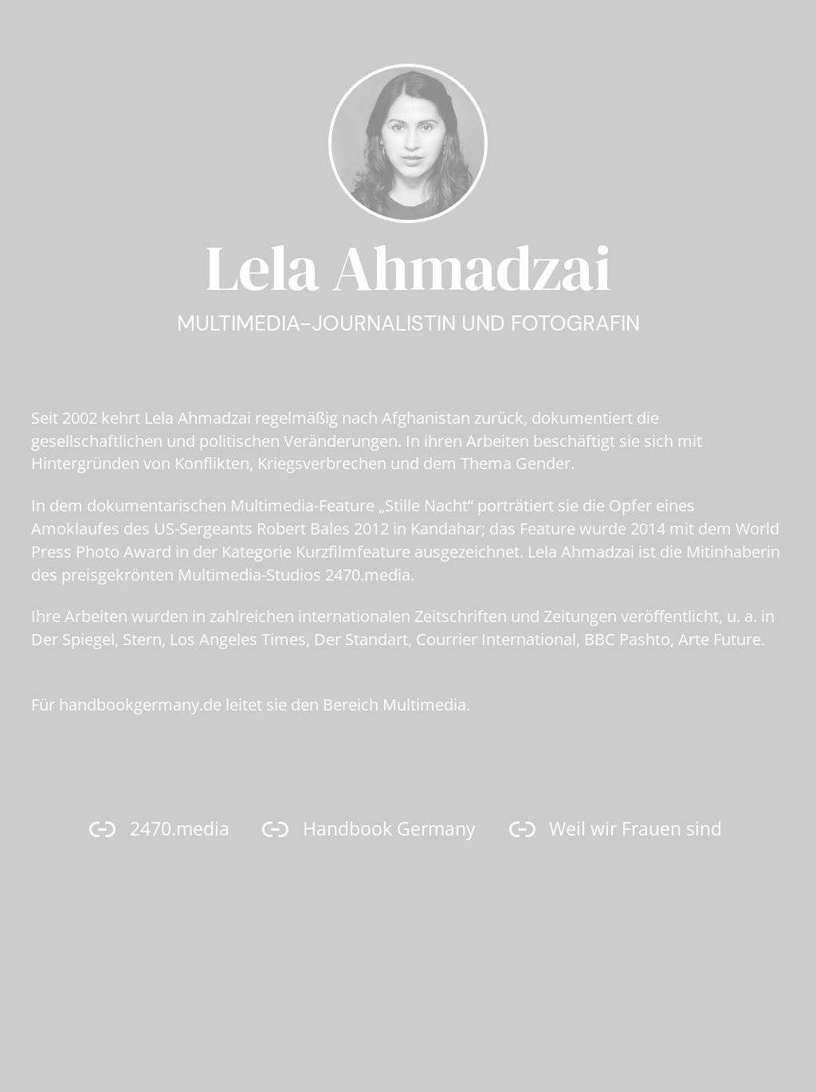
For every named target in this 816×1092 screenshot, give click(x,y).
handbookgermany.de (140, 704)
